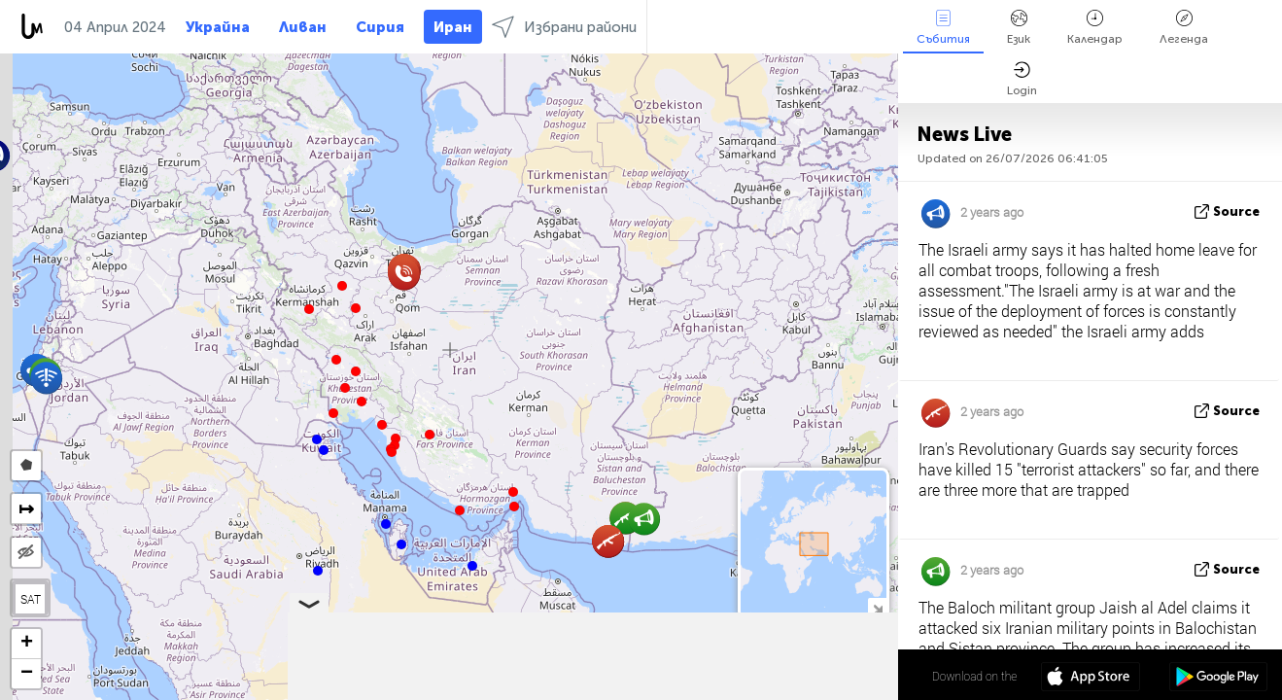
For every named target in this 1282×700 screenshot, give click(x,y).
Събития (943, 28)
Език (1018, 28)
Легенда (1184, 28)
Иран (452, 27)
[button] (514, 506)
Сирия (380, 27)
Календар (1095, 28)
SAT (30, 599)
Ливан (303, 27)
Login (1022, 79)
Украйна (218, 27)
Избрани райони (564, 27)
